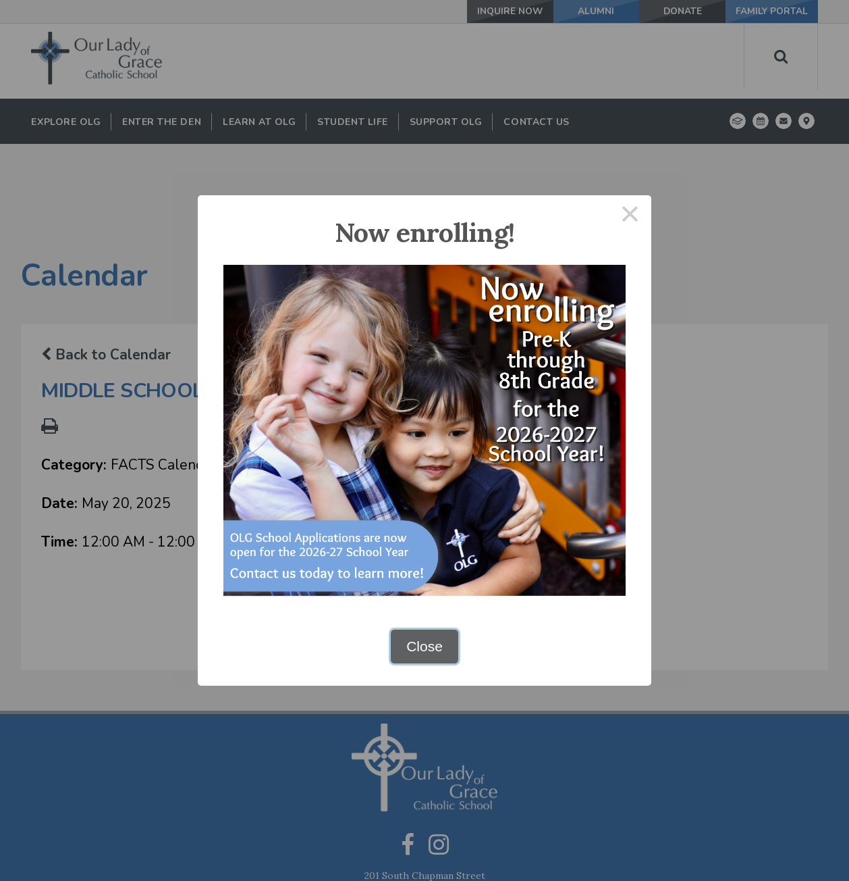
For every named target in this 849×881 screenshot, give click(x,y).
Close (424, 646)
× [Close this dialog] (630, 216)
